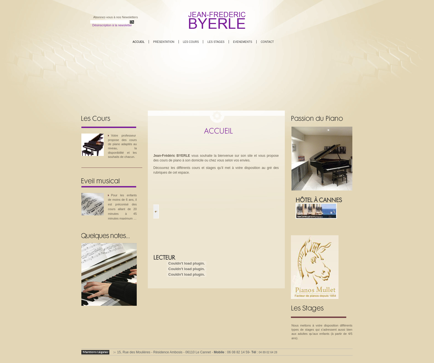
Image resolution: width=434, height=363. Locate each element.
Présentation (163, 41)
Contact (267, 41)
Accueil (138, 41)
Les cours (191, 41)
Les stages (215, 41)
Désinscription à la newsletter (112, 25)
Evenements (242, 41)
